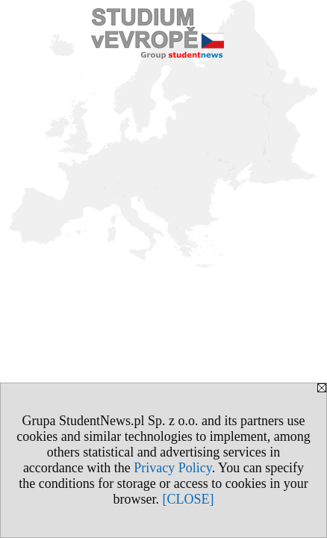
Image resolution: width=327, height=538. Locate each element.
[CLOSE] (188, 499)
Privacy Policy (172, 467)
